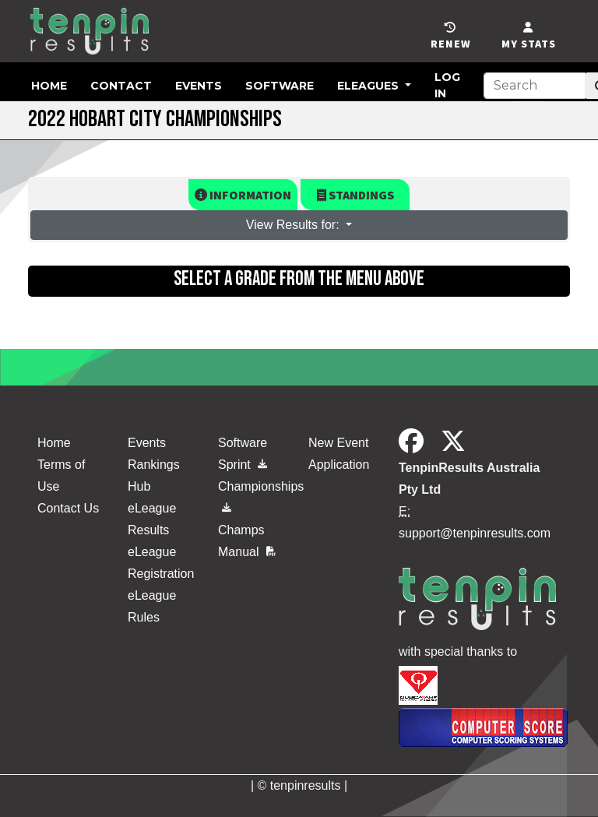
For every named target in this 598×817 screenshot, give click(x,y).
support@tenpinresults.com (475, 533)
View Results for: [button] (294, 224)
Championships (254, 494)
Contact (121, 86)
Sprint (242, 464)
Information (243, 194)
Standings (355, 194)
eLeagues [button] (369, 86)
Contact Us (68, 508)
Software (279, 86)
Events (198, 86)
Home (49, 86)
